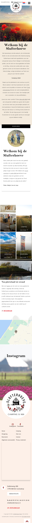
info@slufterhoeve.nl (17, 2)
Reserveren (5, 437)
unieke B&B (13, 173)
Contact (18, 437)
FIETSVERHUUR (8, 311)
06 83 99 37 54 (13, 500)
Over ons (18, 434)
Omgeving (4, 434)
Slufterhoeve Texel (17, 514)
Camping (18, 431)
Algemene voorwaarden (8, 440)
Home (3, 431)
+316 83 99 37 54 (5, 2)
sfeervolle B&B (23, 99)
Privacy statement (21, 440)
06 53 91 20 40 (24, 500)
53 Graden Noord (26, 516)
